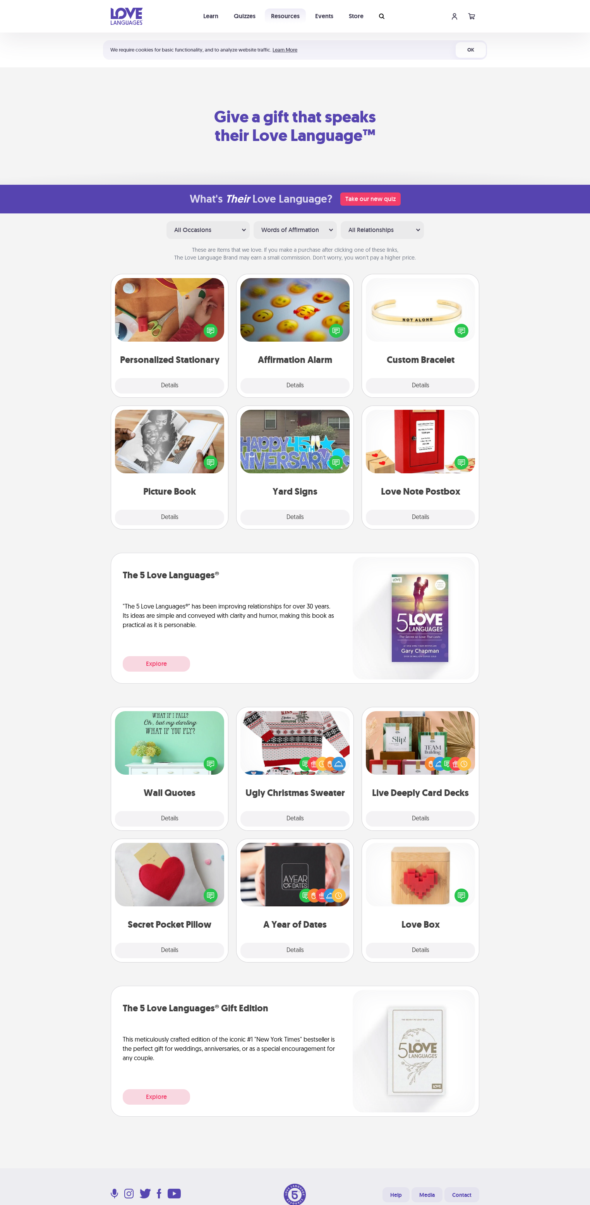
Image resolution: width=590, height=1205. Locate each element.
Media (427, 1194)
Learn (210, 16)
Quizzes (245, 16)
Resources (285, 16)
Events (324, 16)
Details (169, 386)
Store (356, 16)
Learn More (285, 49)
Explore (156, 664)
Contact (462, 1194)
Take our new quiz (370, 199)
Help (396, 1194)
